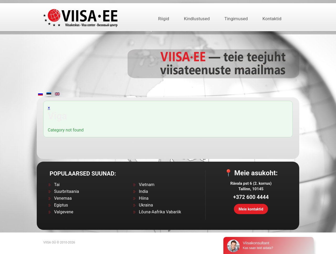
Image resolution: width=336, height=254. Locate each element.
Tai (57, 184)
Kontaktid (271, 18)
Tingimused (236, 18)
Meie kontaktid (251, 209)
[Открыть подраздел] (151, 30)
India (143, 191)
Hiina (144, 198)
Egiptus (61, 205)
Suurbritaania (66, 191)
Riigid (163, 18)
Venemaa (63, 198)
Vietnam (146, 184)
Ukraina (146, 205)
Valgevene (63, 211)
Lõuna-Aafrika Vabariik (160, 211)
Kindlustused (196, 18)
